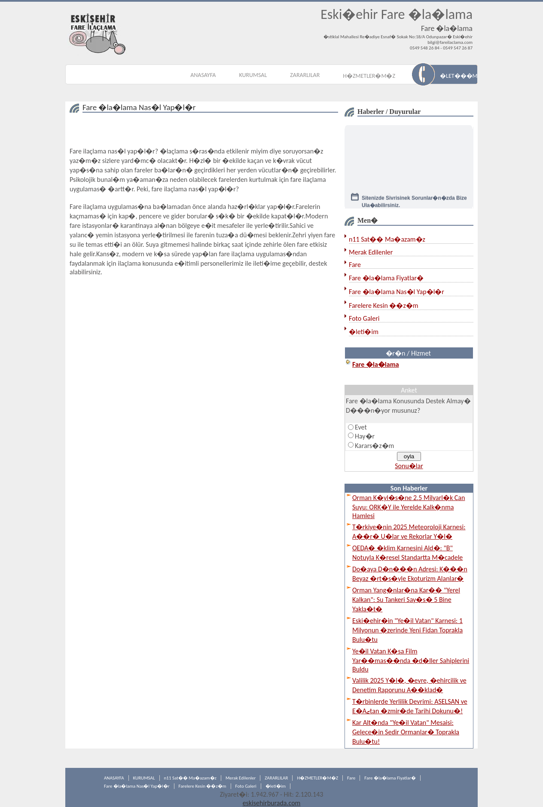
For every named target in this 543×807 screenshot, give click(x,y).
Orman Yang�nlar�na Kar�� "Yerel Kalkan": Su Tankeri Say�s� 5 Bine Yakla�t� (406, 599)
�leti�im (363, 332)
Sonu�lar (409, 466)
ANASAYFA (203, 75)
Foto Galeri (364, 318)
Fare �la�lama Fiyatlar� (386, 278)
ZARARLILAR (305, 75)
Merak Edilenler (371, 252)
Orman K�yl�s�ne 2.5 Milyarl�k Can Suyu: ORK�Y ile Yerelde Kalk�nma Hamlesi (408, 507)
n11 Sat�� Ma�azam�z (387, 239)
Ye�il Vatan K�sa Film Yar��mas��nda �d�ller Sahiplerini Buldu (410, 660)
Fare (355, 265)
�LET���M (458, 76)
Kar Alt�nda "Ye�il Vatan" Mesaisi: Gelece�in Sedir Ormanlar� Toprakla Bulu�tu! (405, 732)
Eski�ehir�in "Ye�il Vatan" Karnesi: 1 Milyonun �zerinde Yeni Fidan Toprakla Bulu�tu (407, 630)
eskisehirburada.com (272, 803)
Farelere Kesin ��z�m (383, 305)
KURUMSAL (253, 75)
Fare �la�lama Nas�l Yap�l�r (396, 292)
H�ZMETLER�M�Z (369, 76)
